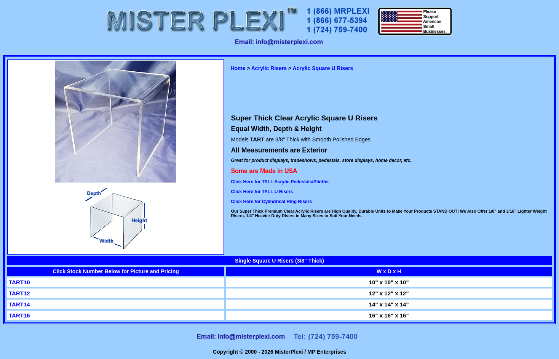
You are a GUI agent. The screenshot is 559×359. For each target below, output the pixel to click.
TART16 (19, 315)
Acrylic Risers (269, 68)
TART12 (19, 293)
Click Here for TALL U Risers (262, 191)
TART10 (19, 282)
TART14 (19, 304)
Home (237, 68)
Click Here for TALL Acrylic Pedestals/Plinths (280, 181)
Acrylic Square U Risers (323, 68)
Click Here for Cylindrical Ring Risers (271, 201)
